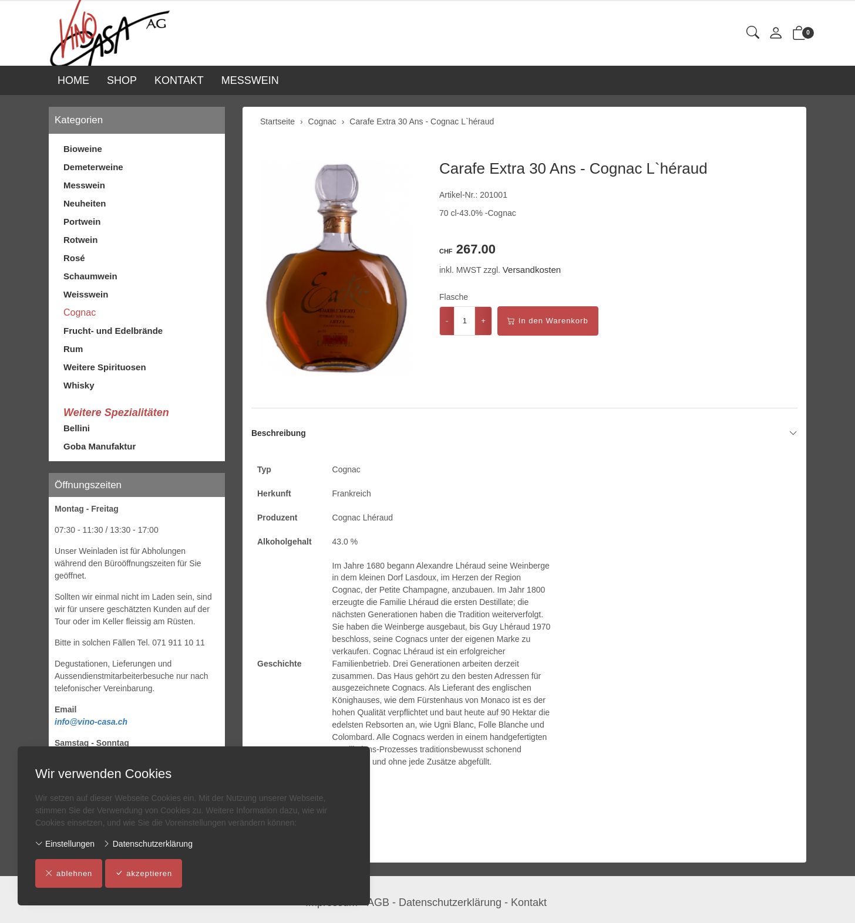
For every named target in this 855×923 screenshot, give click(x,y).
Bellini (76, 428)
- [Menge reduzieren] (447, 320)
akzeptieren (144, 874)
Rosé (74, 258)
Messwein (84, 185)
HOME (73, 80)
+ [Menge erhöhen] (483, 320)
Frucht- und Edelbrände (113, 331)
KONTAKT (179, 80)
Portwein (81, 221)
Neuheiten (84, 203)
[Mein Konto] (775, 33)
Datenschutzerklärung (148, 843)
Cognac (79, 312)
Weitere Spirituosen (104, 367)
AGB (378, 902)
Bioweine (82, 149)
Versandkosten (532, 270)
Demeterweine (93, 167)
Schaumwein (90, 276)
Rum (73, 349)
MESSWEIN (250, 80)
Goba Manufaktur (99, 446)
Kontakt (529, 902)
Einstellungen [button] (65, 843)
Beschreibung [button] (524, 433)
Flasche (453, 297)
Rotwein (80, 240)
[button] (752, 33)
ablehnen (69, 874)
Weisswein (85, 294)
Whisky (79, 385)
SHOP (122, 80)
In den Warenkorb (547, 321)
